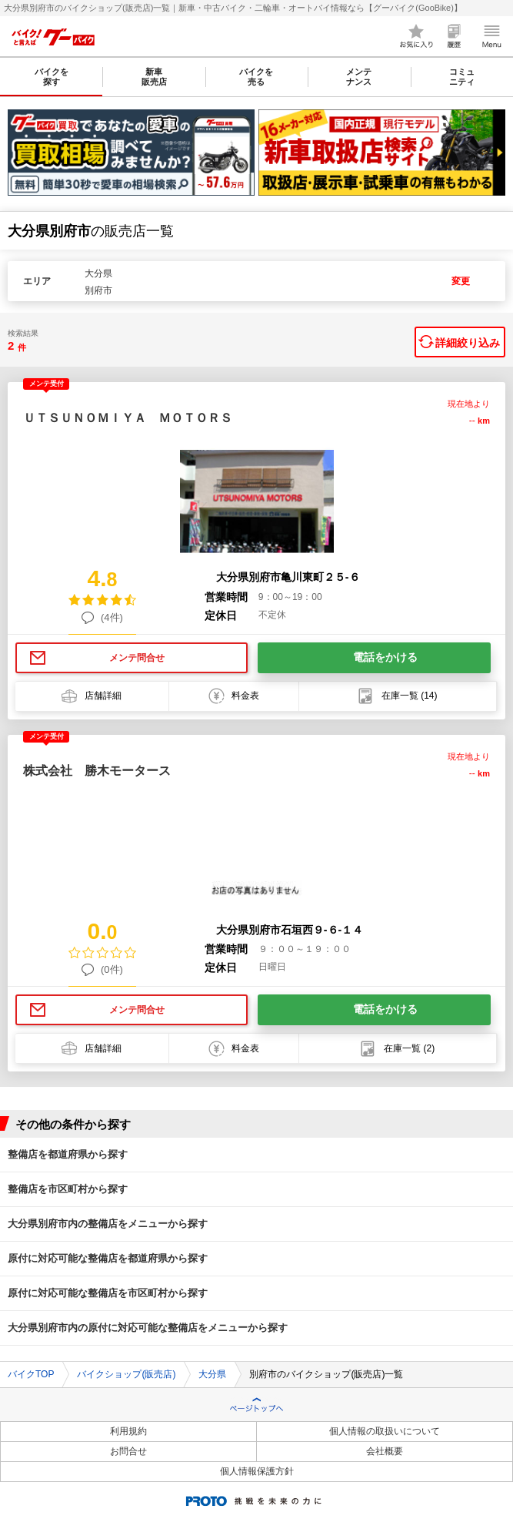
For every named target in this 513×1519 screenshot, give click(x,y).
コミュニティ (462, 76)
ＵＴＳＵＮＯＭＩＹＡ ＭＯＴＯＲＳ (127, 417)
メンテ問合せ (137, 657)
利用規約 (128, 1431)
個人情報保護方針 (257, 1471)
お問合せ (128, 1451)
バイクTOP (31, 1374)
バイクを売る (256, 76)
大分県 (212, 1374)
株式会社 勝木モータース (97, 770)
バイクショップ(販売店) (126, 1374)
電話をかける (385, 657)
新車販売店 (154, 76)
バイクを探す (51, 76)
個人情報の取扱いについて (384, 1431)
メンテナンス (358, 76)
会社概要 (384, 1451)
